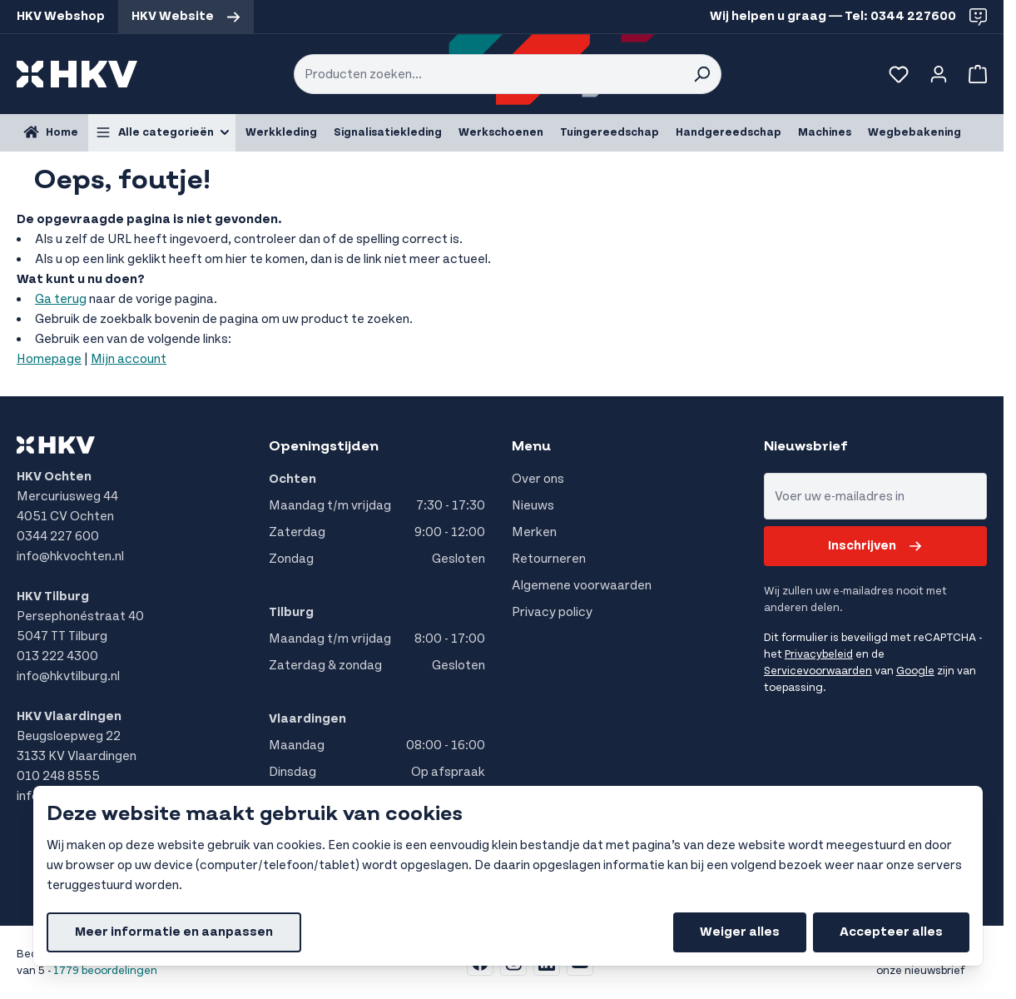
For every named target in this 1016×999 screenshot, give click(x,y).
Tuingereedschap (609, 132)
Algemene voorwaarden (582, 586)
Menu (531, 446)
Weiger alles (740, 932)
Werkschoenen (500, 132)
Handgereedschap (728, 132)
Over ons (538, 479)
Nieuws (533, 506)
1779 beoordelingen (105, 970)
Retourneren (549, 559)
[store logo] (77, 74)
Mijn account (128, 359)
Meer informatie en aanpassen (174, 932)
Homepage (49, 359)
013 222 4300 (57, 656)
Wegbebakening (914, 132)
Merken (534, 532)
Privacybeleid (819, 654)
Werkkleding (281, 132)
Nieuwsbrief (806, 446)
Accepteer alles (891, 932)
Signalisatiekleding (388, 132)
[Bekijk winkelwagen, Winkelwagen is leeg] (974, 74)
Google (915, 671)
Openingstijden (324, 446)
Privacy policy (552, 612)
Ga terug (61, 299)
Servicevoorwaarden (818, 671)
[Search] (701, 74)
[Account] (938, 74)
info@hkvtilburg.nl (68, 676)
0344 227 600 (58, 536)
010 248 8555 (58, 776)
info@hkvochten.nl (70, 556)
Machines (824, 132)
